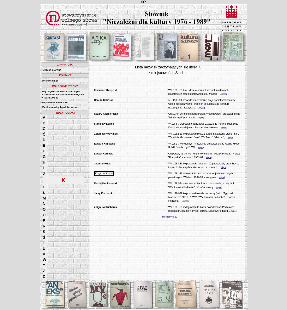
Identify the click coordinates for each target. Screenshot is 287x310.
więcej (224, 94)
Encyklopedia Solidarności (55, 102)
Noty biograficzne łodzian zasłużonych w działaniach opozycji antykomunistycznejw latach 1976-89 (63, 94)
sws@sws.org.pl (50, 81)
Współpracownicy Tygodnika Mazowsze (61, 107)
